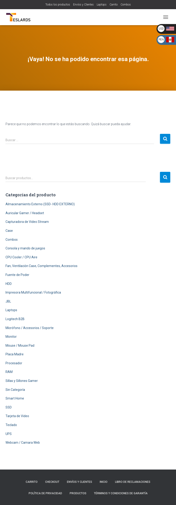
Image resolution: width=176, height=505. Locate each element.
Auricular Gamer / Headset (25, 213)
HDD (9, 284)
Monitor (11, 336)
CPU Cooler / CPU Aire (21, 257)
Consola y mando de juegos (25, 248)
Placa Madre (15, 354)
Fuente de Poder (17, 275)
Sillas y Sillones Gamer (22, 381)
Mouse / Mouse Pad (20, 345)
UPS (9, 434)
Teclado (11, 425)
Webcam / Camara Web (23, 442)
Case (9, 230)
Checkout (52, 481)
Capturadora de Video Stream (27, 222)
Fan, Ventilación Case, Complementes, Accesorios (41, 266)
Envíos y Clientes (83, 4)
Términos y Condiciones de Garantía (121, 493)
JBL (8, 301)
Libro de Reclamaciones (132, 481)
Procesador (14, 363)
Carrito (114, 4)
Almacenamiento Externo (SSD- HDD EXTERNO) (40, 204)
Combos (126, 4)
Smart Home (15, 398)
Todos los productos (57, 4)
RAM (9, 372)
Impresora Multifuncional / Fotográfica (33, 292)
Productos (78, 493)
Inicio (103, 481)
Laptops (102, 4)
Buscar (165, 177)
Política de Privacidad (45, 493)
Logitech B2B (15, 319)
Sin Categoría (15, 390)
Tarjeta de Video (17, 416)
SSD (9, 407)
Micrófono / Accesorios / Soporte (30, 328)
